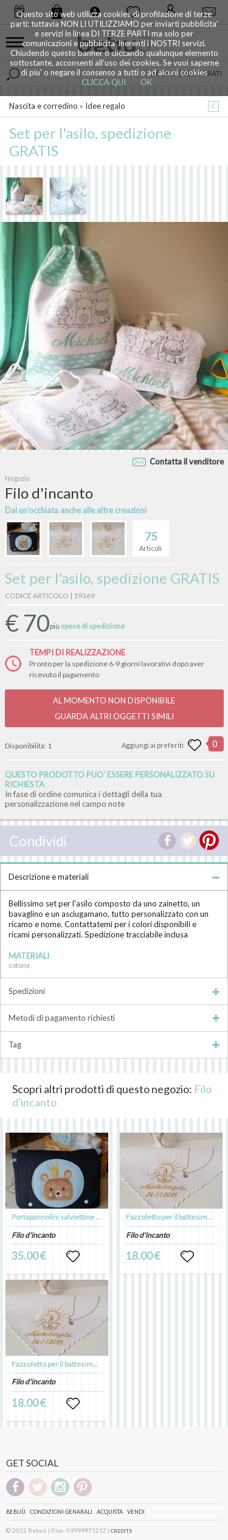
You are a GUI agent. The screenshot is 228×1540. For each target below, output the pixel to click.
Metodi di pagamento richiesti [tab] (114, 1018)
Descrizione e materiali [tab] (114, 877)
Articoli (150, 536)
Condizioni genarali (61, 1511)
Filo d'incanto (33, 1235)
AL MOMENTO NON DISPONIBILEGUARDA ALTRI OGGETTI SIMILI (114, 708)
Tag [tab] (114, 1044)
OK (146, 82)
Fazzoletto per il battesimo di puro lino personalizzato (98, 1364)
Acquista (110, 1511)
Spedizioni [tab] (114, 991)
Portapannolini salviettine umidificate (72, 1216)
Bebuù (16, 1511)
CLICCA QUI (103, 82)
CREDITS (121, 1531)
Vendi (136, 1511)
